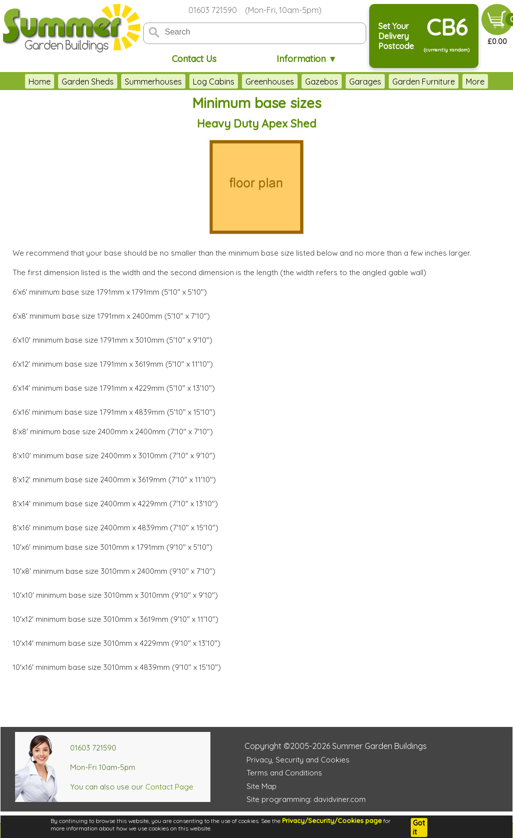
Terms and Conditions (284, 772)
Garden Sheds (88, 82)
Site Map (261, 786)
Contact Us (194, 59)
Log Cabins (213, 82)
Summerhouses (153, 82)
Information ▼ (307, 59)
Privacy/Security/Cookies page (332, 820)
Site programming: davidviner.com (306, 799)
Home (40, 82)
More (475, 82)
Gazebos (321, 82)
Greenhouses (269, 82)
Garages (365, 82)
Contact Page (169, 786)
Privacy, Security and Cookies (298, 759)
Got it (419, 827)
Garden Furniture (423, 82)
